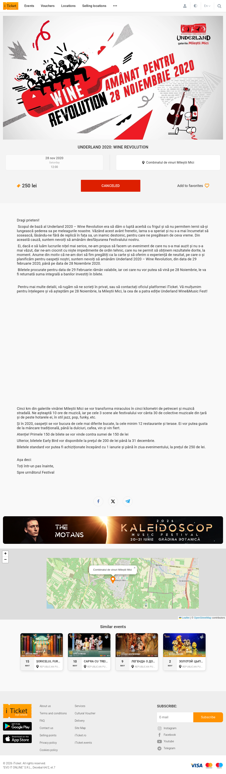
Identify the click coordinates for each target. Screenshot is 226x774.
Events (29, 6)
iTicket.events (83, 742)
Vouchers (48, 6)
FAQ (42, 720)
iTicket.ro (80, 735)
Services (80, 706)
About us (45, 706)
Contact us (46, 728)
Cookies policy (49, 750)
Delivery (80, 720)
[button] (112, 580)
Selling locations (94, 6)
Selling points (48, 735)
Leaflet (184, 617)
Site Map (80, 728)
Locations (68, 6)
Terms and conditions (53, 713)
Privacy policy (48, 742)
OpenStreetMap (202, 617)
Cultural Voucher (85, 713)
